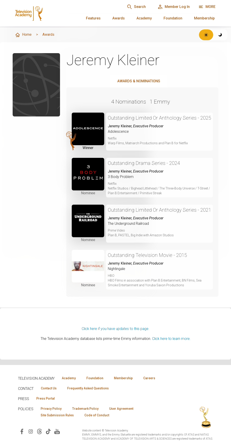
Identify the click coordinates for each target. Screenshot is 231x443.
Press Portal (45, 398)
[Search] (136, 6)
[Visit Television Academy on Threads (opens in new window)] (39, 431)
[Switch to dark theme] (220, 34)
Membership (204, 18)
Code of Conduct (96, 415)
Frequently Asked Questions (88, 388)
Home (23, 35)
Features (93, 18)
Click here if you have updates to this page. (115, 329)
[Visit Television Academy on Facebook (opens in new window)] (22, 431)
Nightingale (116, 269)
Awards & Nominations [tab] (138, 81)
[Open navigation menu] (207, 6)
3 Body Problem (121, 177)
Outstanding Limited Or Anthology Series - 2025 (159, 118)
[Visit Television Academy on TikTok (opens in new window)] (48, 431)
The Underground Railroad (128, 223)
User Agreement (121, 408)
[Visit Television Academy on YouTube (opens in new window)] (57, 431)
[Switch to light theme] (206, 34)
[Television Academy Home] (36, 11)
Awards (118, 18)
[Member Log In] (173, 6)
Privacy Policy (51, 408)
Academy (144, 18)
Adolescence (118, 131)
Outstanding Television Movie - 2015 (147, 255)
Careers (149, 378)
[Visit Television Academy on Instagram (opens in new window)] (31, 431)
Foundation (173, 18)
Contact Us (49, 388)
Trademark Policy (85, 408)
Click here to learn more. (171, 338)
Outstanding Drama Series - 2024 (144, 163)
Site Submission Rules (57, 415)
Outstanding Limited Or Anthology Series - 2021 (159, 210)
